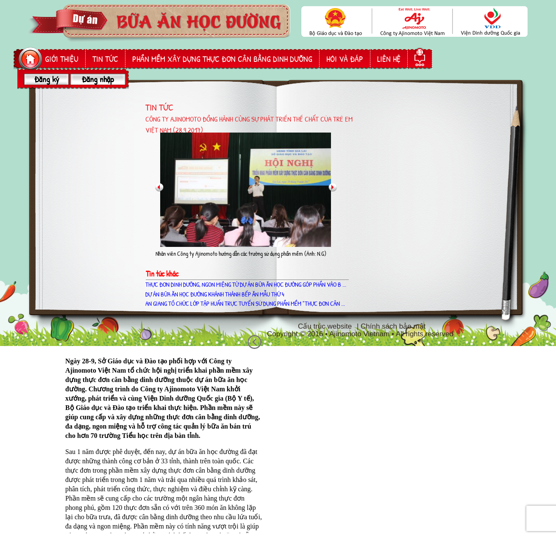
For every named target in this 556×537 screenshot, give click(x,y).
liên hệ (388, 58)
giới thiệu (61, 58)
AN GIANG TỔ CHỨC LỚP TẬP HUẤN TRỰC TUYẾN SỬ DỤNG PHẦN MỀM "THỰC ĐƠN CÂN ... (245, 303)
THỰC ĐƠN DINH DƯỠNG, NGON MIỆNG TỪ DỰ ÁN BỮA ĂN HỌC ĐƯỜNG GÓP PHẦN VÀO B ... (245, 284)
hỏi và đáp (344, 58)
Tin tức (105, 58)
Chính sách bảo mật (393, 326)
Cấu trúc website (325, 326)
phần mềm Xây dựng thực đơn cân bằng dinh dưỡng (222, 58)
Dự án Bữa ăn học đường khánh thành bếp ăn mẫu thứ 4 (214, 294)
